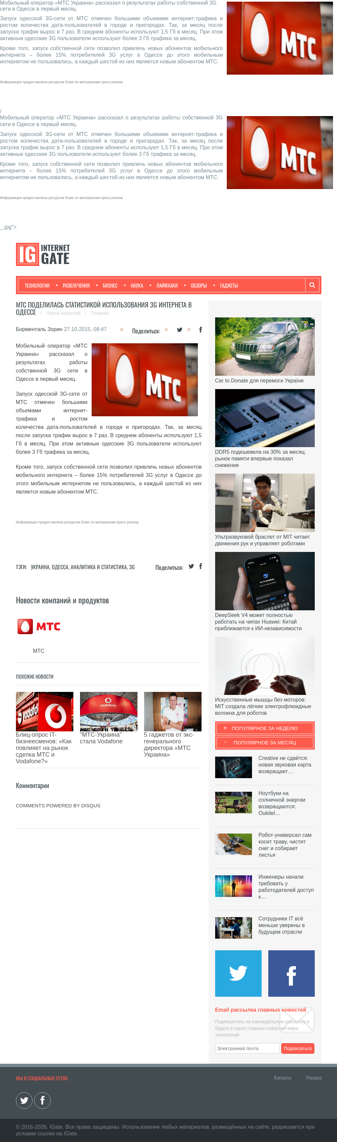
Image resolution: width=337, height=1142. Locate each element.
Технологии (37, 285)
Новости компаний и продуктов (62, 600)
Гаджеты (225, 285)
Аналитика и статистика (99, 567)
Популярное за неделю (265, 728)
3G (132, 567)
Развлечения (73, 285)
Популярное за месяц (264, 742)
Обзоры (195, 285)
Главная (100, 313)
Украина (40, 567)
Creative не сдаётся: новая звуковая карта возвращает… (285, 764)
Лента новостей (64, 313)
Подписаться (298, 1048)
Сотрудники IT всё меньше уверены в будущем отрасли (282, 925)
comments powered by (58, 775)
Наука (133, 285)
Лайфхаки (164, 285)
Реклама (313, 1077)
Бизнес (107, 285)
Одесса (60, 567)
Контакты (282, 1077)
